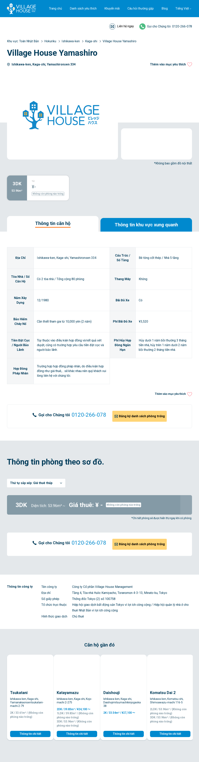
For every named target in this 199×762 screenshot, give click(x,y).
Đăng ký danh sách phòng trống (142, 416)
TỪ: (33, 181)
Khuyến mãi (112, 8)
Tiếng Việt (182, 8)
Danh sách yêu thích (83, 8)
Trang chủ (55, 8)
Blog (164, 8)
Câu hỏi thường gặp (140, 8)
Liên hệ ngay (125, 26)
